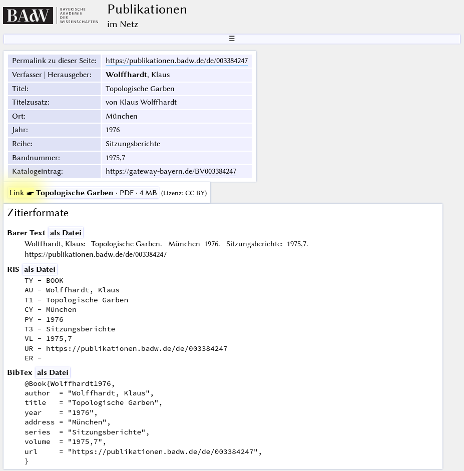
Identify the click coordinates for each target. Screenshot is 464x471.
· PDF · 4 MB (83, 192)
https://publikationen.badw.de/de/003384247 (177, 60)
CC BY (195, 193)
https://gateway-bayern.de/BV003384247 (171, 171)
